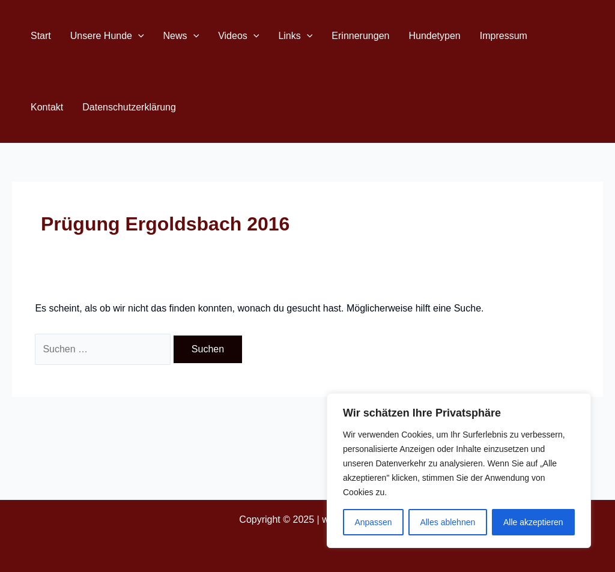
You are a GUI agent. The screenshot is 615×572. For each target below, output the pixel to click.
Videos (238, 35)
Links (295, 35)
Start (41, 36)
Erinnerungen (360, 36)
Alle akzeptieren (533, 522)
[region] (459, 470)
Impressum (503, 36)
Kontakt (47, 107)
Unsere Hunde (107, 35)
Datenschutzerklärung (129, 107)
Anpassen (373, 522)
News (181, 35)
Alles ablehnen (447, 522)
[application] (138, 35)
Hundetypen (434, 36)
